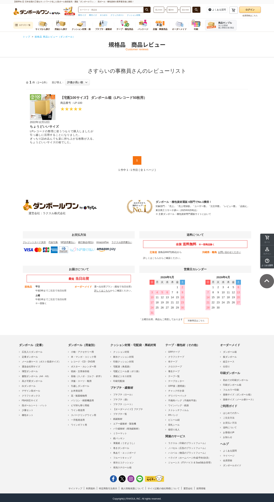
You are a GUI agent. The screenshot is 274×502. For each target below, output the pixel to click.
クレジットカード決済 (34, 242)
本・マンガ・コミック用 (83, 355)
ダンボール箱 (230, 350)
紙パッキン (119, 436)
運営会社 (188, 487)
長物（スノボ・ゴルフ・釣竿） (87, 374)
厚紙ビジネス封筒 (122, 374)
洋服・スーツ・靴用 (81, 379)
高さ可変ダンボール (32, 379)
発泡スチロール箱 (122, 465)
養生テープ (174, 370)
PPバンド (173, 413)
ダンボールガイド (232, 463)
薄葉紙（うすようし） (124, 441)
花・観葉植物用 (79, 394)
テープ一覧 (174, 374)
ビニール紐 (174, 418)
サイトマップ (75, 487)
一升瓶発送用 (78, 418)
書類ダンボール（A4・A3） (36, 374)
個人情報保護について (132, 487)
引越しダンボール (80, 384)
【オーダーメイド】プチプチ (128, 407)
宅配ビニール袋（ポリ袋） (127, 370)
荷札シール (174, 423)
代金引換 (53, 242)
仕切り (226, 365)
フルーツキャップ (122, 456)
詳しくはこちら (151, 258)
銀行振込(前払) (85, 242)
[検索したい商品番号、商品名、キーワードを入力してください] (110, 10)
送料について (230, 426)
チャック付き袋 (176, 389)
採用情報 (201, 487)
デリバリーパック (177, 394)
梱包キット (27, 413)
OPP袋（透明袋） (177, 384)
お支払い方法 (230, 421)
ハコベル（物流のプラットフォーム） (187, 451)
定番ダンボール (30, 355)
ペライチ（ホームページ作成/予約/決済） (189, 456)
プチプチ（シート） (123, 402)
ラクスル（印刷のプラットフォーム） (187, 441)
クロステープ (175, 365)
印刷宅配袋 (119, 379)
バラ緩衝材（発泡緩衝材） (127, 427)
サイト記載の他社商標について (164, 487)
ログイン (250, 9)
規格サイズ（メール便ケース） (239, 397)
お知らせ (227, 435)
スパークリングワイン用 (83, 413)
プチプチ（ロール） (123, 393)
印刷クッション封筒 (123, 360)
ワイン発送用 (78, 408)
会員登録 (227, 459)
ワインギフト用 (79, 423)
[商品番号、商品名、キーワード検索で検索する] (146, 10)
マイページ (228, 454)
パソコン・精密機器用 (82, 399)
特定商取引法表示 (108, 487)
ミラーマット (120, 432)
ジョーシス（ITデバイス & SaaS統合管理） (190, 461)
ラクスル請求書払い (122, 242)
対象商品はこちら (194, 319)
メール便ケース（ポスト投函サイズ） (41, 360)
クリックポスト (117, 15)
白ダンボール (29, 384)
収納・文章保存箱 (80, 370)
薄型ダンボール (30, 370)
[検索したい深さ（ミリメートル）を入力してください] (185, 10)
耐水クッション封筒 (123, 355)
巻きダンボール (121, 446)
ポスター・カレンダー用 (83, 365)
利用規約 (90, 487)
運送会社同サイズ (31, 365)
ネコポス (104, 15)
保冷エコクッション (123, 461)
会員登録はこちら (250, 15)
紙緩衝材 (117, 417)
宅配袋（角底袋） (122, 365)
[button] (267, 262)
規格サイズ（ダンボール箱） (238, 393)
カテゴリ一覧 (22, 25)
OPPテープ (174, 350)
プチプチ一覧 (120, 412)
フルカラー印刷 (231, 388)
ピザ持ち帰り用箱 (80, 403)
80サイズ (93, 15)
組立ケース (228, 360)
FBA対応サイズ (30, 399)
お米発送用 (76, 389)
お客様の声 (228, 430)
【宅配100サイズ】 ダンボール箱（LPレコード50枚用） (108, 97)
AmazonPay (102, 242)
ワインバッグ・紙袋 (178, 403)
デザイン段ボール (31, 389)
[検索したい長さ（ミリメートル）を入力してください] (159, 10)
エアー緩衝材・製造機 (124, 422)
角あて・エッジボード (124, 451)
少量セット (27, 408)
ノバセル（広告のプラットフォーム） (187, 446)
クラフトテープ (176, 355)
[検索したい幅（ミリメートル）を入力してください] (172, 10)
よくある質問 (230, 449)
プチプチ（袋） (121, 397)
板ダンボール (230, 355)
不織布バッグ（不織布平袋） (183, 399)
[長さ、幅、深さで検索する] (196, 10)
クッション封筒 (133, 15)
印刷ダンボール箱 (232, 383)
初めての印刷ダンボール (235, 378)
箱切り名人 (174, 428)
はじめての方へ (231, 411)
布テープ (172, 360)
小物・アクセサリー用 (82, 350)
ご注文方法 (228, 416)
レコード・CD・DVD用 (83, 360)
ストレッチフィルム (178, 408)
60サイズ (82, 15)
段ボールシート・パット (34, 403)
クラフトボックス (31, 394)
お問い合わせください (229, 252)
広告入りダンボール (32, 350)
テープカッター (176, 379)
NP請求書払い (68, 242)
